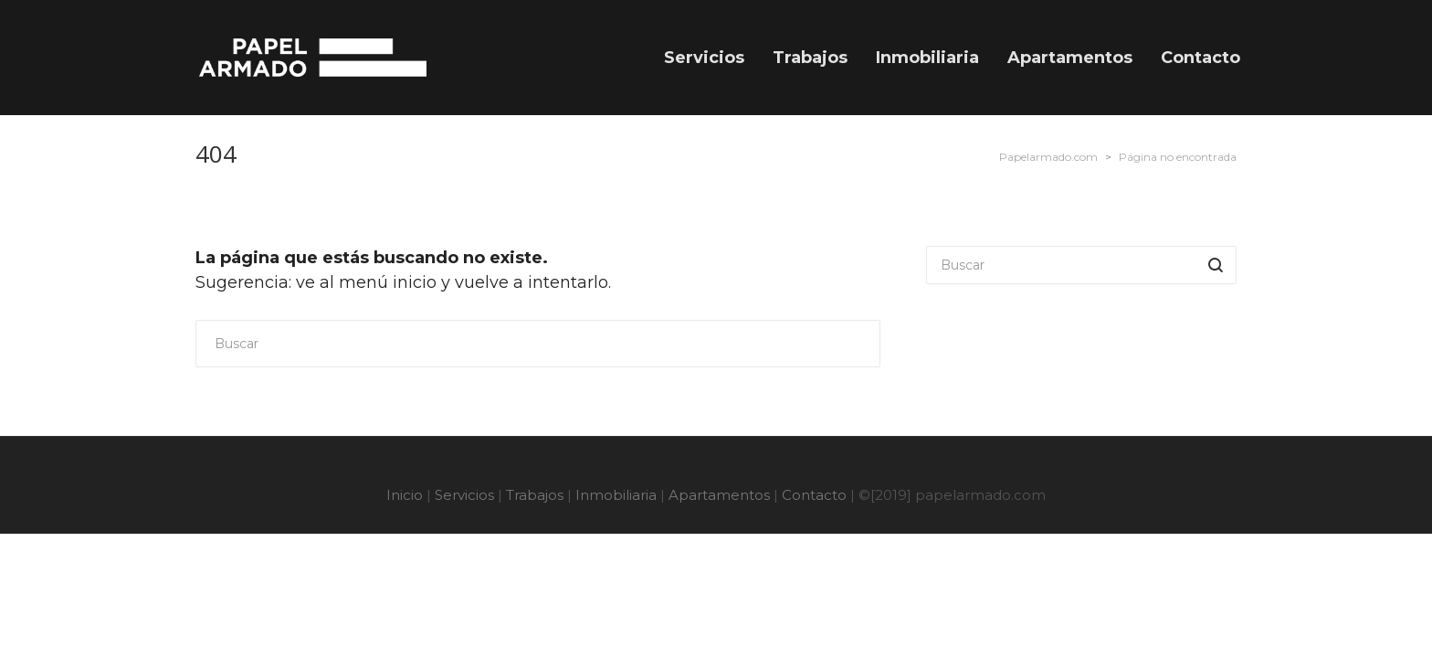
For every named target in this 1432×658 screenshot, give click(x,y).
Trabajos (534, 495)
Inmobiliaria (616, 495)
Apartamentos (719, 495)
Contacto (814, 495)
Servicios (464, 495)
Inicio (404, 495)
